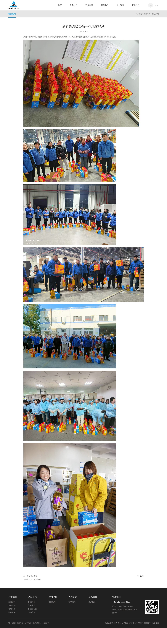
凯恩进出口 (32, 609)
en (156, 5)
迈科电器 (31, 605)
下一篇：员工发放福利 (32, 579)
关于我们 (73, 5)
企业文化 (11, 612)
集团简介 (11, 602)
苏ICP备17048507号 (136, 623)
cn (150, 5)
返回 (142, 576)
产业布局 (88, 5)
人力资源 (120, 5)
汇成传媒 (155, 623)
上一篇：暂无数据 (30, 576)
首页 (59, 5)
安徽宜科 (31, 612)
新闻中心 (104, 5)
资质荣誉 (11, 609)
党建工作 (11, 605)
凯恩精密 (31, 602)
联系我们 (135, 5)
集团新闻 (12, 14)
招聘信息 (72, 602)
